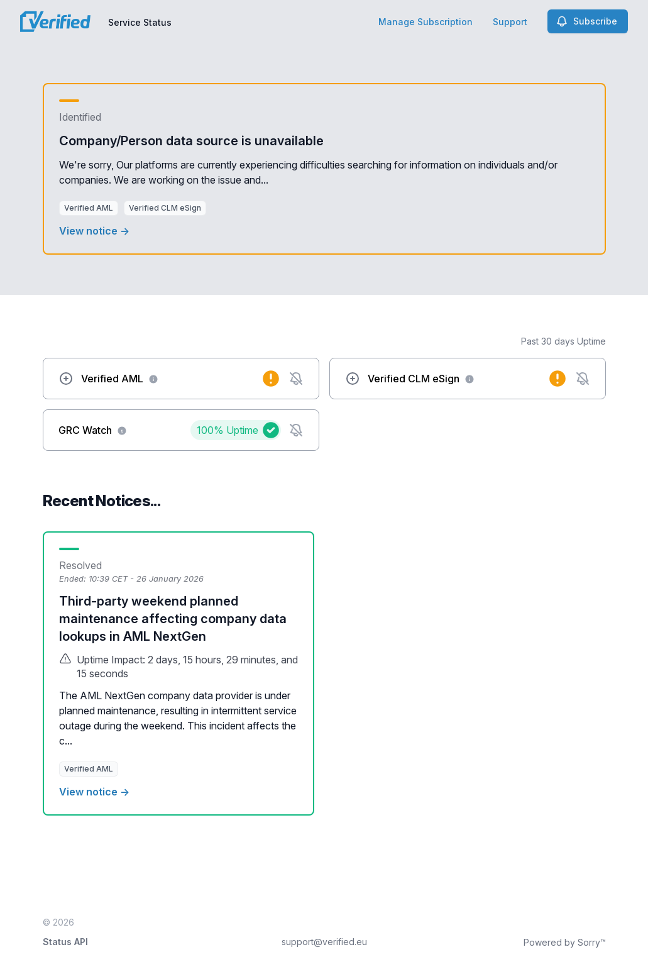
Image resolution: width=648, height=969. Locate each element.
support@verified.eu (324, 941)
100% (227, 430)
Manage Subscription (425, 21)
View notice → (94, 230)
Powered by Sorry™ (565, 942)
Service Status (140, 22)
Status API (65, 941)
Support (510, 21)
